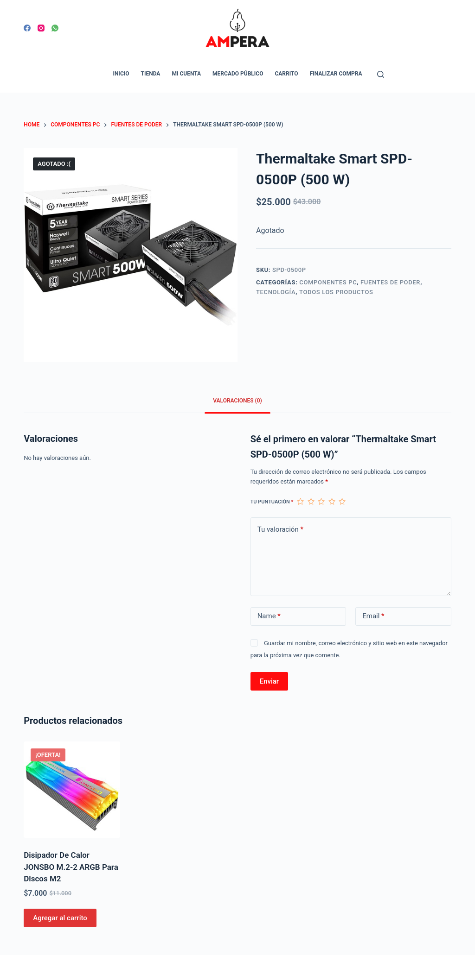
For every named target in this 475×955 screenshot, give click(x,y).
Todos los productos (336, 292)
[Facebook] (27, 28)
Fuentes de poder (390, 282)
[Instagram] (41, 28)
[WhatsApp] (54, 28)
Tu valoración (280, 529)
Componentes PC (328, 282)
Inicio (121, 73)
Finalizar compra (336, 73)
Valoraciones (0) (237, 400)
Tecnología (275, 292)
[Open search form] (380, 74)
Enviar (269, 681)
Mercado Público (237, 73)
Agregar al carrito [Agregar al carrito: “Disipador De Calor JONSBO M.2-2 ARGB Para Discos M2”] (60, 918)
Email (373, 616)
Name (269, 616)
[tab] (237, 401)
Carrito (286, 73)
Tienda (150, 73)
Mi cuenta (186, 73)
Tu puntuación (272, 502)
